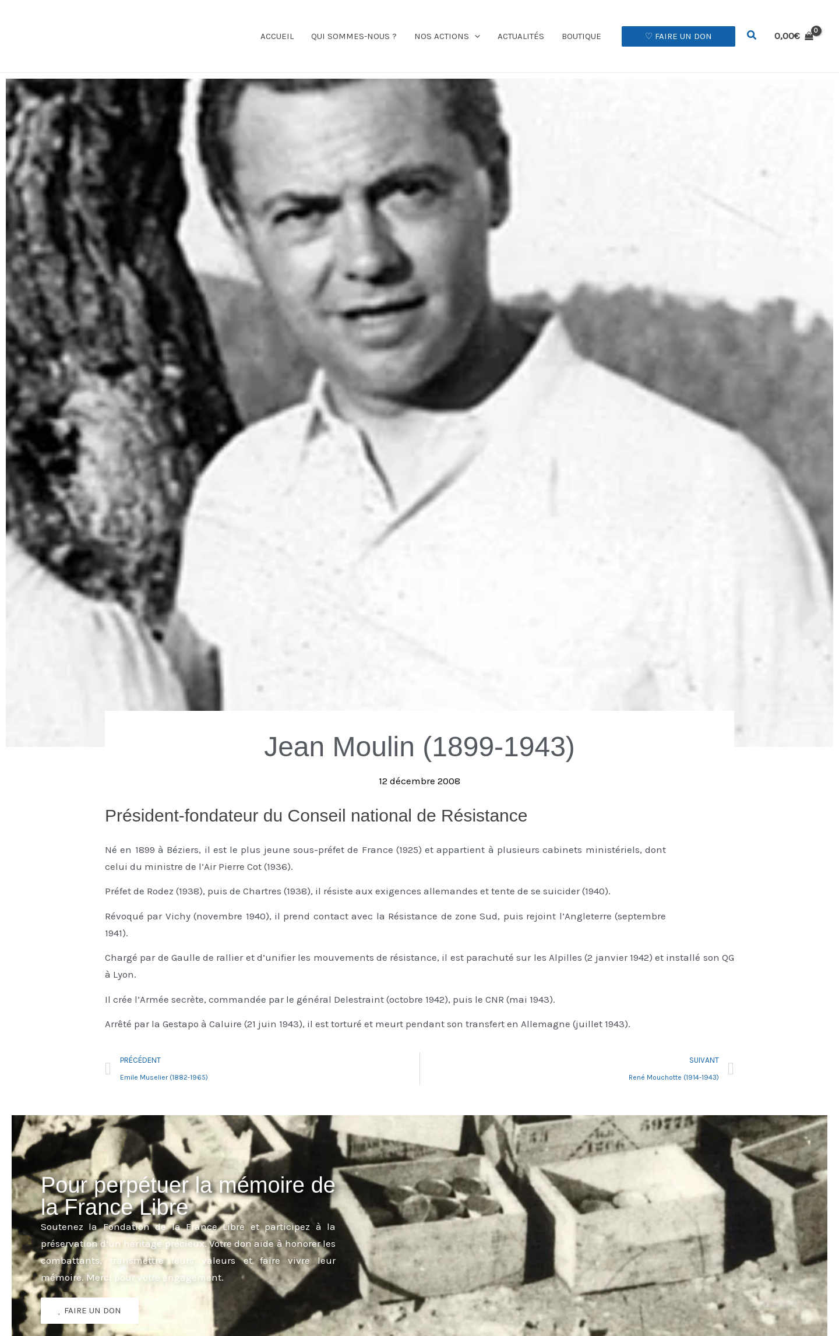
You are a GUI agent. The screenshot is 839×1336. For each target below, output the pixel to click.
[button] (474, 36)
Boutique (581, 36)
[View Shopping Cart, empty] (794, 36)
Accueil (277, 36)
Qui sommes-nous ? (354, 36)
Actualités (521, 36)
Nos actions (447, 36)
